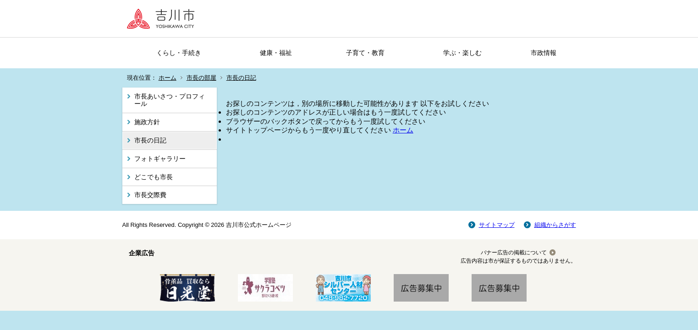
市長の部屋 (201, 77)
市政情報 (543, 52)
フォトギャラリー (160, 158)
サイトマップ (497, 224)
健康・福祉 (276, 52)
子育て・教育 (365, 52)
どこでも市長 (153, 177)
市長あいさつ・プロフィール (169, 100)
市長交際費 (150, 194)
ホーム (167, 77)
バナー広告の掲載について (514, 252)
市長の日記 (241, 77)
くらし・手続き (178, 52)
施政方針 (147, 122)
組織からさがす (555, 224)
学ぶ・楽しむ (462, 52)
